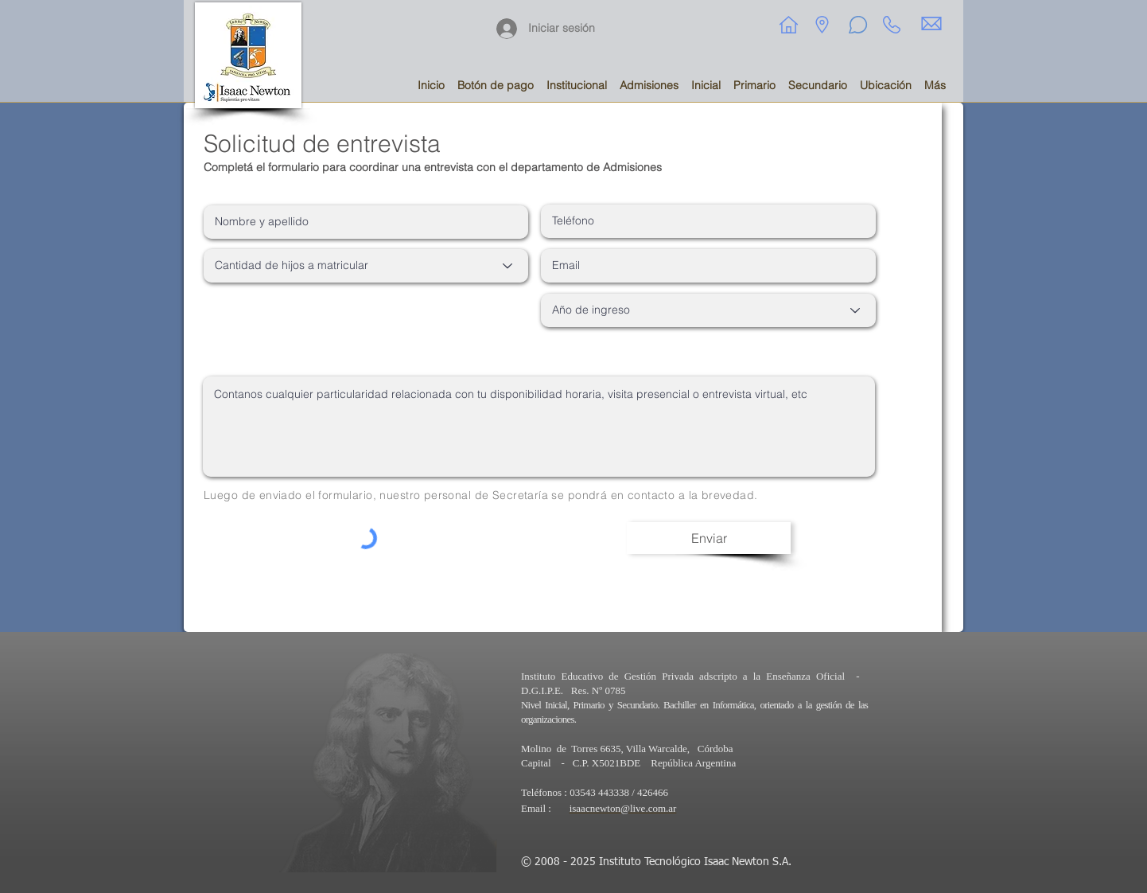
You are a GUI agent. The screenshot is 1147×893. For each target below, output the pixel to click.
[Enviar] (709, 538)
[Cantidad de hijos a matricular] (366, 266)
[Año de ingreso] (708, 310)
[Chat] (857, 24)
